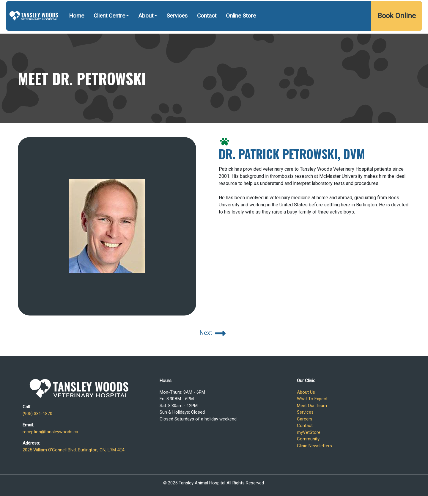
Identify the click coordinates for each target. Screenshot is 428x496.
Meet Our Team (312, 405)
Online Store (241, 31)
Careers (304, 419)
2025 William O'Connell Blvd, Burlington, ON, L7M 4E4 (361, 8)
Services (177, 31)
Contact (206, 31)
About (145, 31)
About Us (306, 392)
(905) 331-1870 (278, 8)
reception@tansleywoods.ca (50, 431)
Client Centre (109, 31)
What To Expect (312, 398)
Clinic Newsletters (314, 445)
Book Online (396, 31)
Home (76, 31)
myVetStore (308, 432)
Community (308, 439)
